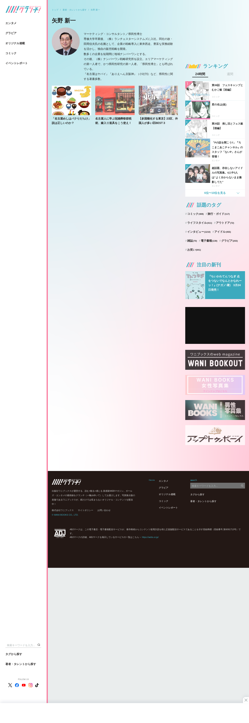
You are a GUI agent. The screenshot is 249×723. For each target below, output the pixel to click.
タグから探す (13, 654)
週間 (230, 74)
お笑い (194, 249)
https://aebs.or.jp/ (150, 537)
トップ (55, 10)
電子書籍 (209, 240)
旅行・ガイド (219, 213)
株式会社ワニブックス (63, 510)
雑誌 (192, 240)
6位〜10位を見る (215, 192)
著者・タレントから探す (20, 664)
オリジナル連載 (15, 43)
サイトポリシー (85, 510)
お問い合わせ (104, 510)
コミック (11, 53)
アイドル (222, 231)
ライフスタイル (199, 222)
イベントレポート (16, 63)
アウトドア (225, 222)
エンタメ (11, 23)
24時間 (200, 74)
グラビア (11, 33)
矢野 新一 (95, 10)
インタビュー (199, 231)
